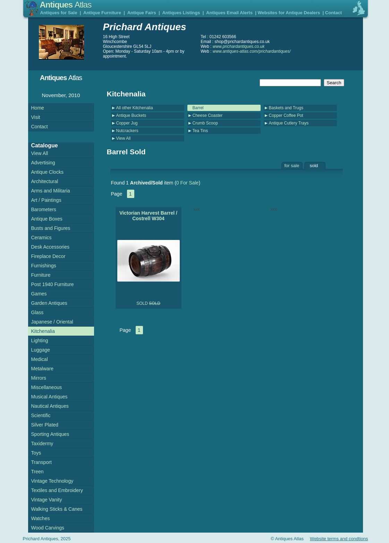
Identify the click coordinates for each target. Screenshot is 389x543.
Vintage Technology (52, 481)
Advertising (43, 162)
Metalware (42, 368)
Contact (333, 12)
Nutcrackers (127, 130)
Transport (41, 462)
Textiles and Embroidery (57, 490)
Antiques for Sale (58, 12)
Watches (40, 518)
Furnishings (43, 265)
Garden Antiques (49, 303)
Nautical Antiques (50, 406)
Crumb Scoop (205, 123)
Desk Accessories (50, 247)
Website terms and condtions (339, 538)
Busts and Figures (50, 228)
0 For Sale (187, 183)
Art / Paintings (46, 200)
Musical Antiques (49, 396)
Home (37, 108)
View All (123, 138)
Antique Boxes (46, 219)
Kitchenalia (43, 331)
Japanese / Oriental (52, 322)
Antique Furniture (102, 12)
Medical (39, 359)
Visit (35, 117)
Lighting (39, 340)
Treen (37, 471)
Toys (36, 453)
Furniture (41, 275)
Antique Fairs (141, 12)
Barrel (198, 107)
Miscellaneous (46, 387)
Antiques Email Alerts (229, 12)
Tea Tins (200, 130)
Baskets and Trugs (286, 107)
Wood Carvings (47, 528)
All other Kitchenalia (134, 107)
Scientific (41, 415)
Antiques (66, 4)
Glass (37, 312)
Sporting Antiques (50, 434)
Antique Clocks (47, 172)
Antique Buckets (131, 115)
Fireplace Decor (48, 256)
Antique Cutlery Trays (289, 123)
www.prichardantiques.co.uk (238, 46)
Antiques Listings (181, 12)
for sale (292, 165)
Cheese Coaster (208, 115)
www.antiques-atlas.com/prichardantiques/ (252, 51)
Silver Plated (45, 425)
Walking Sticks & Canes (57, 509)
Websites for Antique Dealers (288, 12)
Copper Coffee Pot (286, 115)
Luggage (40, 350)
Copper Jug (127, 123)
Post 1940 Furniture (52, 284)
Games (39, 293)
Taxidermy (42, 443)
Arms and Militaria (50, 190)
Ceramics (41, 237)
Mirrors (38, 378)
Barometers (43, 209)
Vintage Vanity (46, 499)
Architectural (44, 181)
